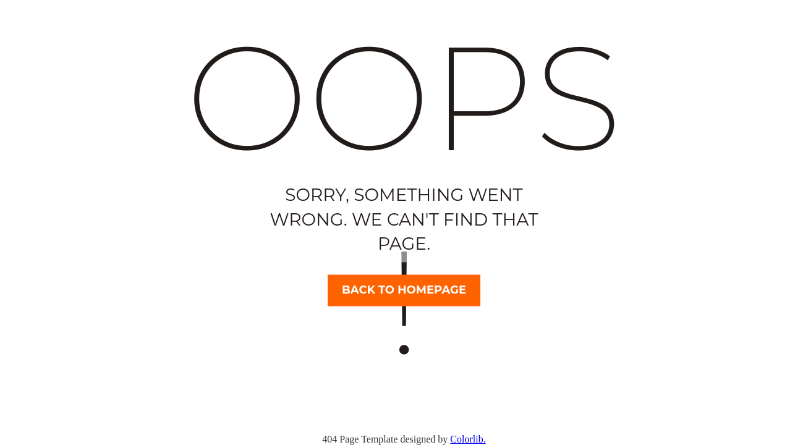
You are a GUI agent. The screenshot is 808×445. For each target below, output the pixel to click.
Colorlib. (467, 439)
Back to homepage (404, 290)
